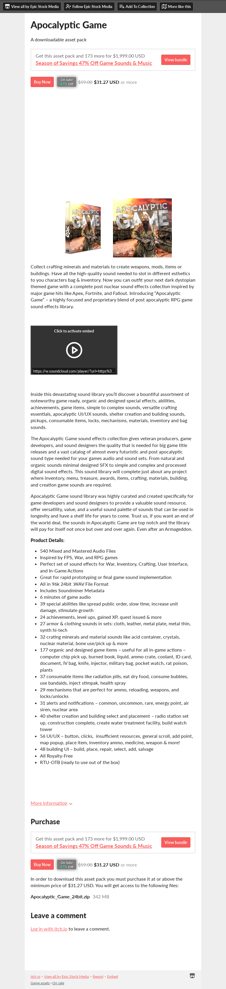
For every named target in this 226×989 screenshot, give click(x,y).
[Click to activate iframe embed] (74, 350)
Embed (112, 976)
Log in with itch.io (49, 928)
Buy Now (42, 81)
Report (98, 976)
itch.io (35, 976)
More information (51, 803)
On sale (58, 983)
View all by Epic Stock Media (66, 976)
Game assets (40, 983)
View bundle (175, 59)
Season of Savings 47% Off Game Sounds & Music (94, 63)
